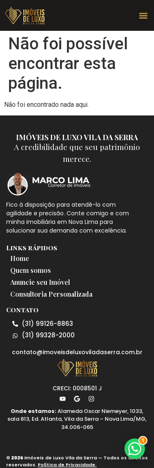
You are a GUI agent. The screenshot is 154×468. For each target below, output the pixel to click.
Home (19, 258)
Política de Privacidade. (67, 464)
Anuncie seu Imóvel (40, 282)
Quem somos (30, 270)
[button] (143, 15)
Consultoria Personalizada (51, 294)
